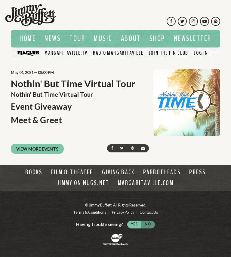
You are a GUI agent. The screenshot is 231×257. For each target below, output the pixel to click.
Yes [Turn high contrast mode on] (134, 224)
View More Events (37, 148)
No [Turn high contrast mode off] (148, 224)
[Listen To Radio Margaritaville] (118, 52)
